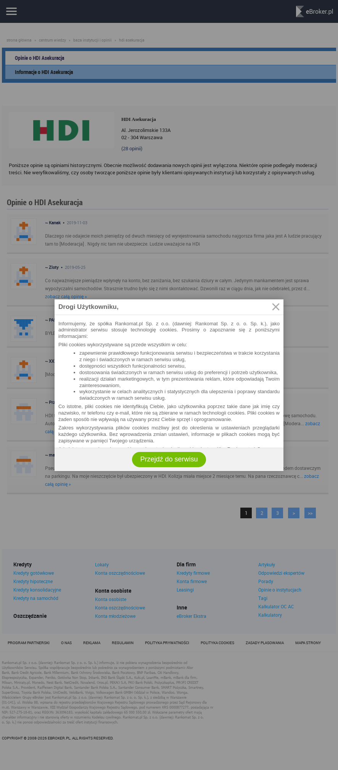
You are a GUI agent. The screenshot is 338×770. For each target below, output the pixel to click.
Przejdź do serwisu (169, 459)
